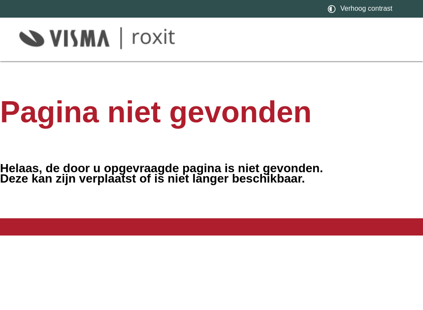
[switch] (361, 8)
